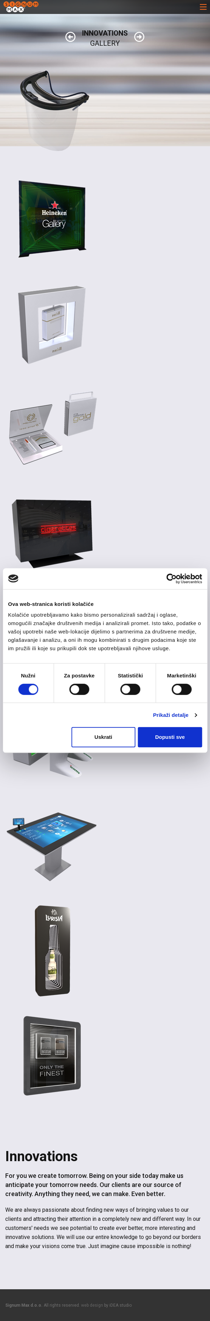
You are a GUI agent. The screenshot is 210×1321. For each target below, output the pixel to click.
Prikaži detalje (171, 715)
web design (92, 1305)
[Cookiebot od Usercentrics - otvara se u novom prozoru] (171, 578)
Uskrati (103, 737)
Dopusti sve (170, 737)
